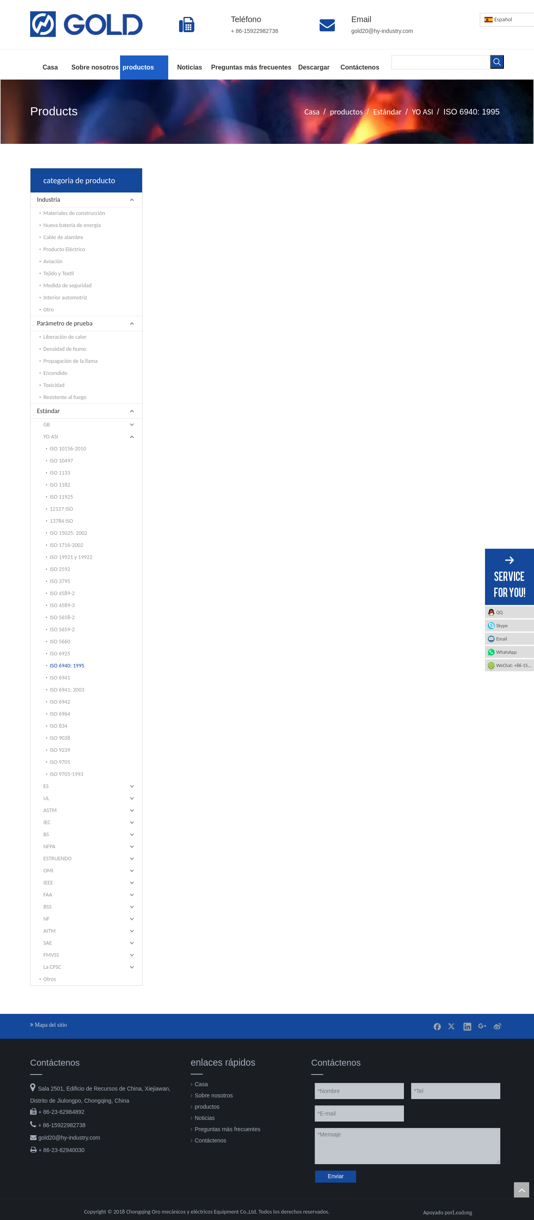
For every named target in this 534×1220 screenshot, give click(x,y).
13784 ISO (61, 521)
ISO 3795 (60, 581)
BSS (47, 906)
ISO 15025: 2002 (68, 533)
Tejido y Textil (58, 273)
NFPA (49, 846)
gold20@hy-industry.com (69, 1137)
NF (46, 918)
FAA (47, 894)
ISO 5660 (60, 641)
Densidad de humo (64, 349)
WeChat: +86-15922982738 (515, 665)
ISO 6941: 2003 (67, 689)
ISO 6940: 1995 (67, 665)
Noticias (205, 1118)
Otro (48, 309)
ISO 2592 (60, 569)
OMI (48, 870)
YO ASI (50, 436)
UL (46, 798)
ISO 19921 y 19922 (71, 557)
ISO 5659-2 (62, 629)
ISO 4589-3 (62, 605)
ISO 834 (58, 726)
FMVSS (51, 955)
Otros (49, 979)
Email (501, 639)
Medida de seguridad (67, 285)
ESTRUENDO (57, 858)
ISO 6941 (60, 677)
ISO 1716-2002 (66, 545)
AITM (49, 930)
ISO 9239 (60, 750)
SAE (47, 943)
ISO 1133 (60, 472)
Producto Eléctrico (64, 249)
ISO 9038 (60, 738)
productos (207, 1106)
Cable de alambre (63, 237)
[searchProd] (440, 62)
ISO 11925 (61, 496)
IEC (47, 822)
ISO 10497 (61, 460)
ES (46, 786)
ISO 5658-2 (62, 617)
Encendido (55, 373)
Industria (48, 199)
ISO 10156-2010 (68, 448)
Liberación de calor (64, 337)
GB (46, 424)
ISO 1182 (60, 484)
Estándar (48, 411)
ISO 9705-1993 (66, 774)
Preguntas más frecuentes (227, 1129)
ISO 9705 (60, 762)
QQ (499, 612)
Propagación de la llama (70, 361)
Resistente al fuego (64, 397)
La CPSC (52, 967)
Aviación (53, 261)
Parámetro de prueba (64, 323)
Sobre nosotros (214, 1095)
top (521, 1189)
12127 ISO (61, 509)
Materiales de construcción (74, 213)
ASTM (50, 810)
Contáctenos (210, 1140)
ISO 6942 (60, 701)
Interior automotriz (65, 297)
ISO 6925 (60, 653)
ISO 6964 (60, 713)
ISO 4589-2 (62, 593)
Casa (201, 1084)
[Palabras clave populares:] (497, 62)
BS (46, 834)
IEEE (48, 882)
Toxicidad (54, 385)
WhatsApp (506, 652)
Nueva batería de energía (72, 225)
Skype (502, 625)
